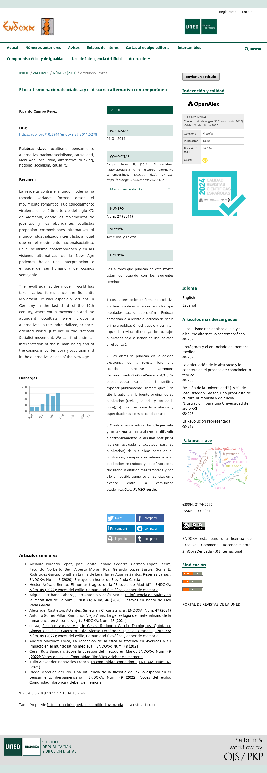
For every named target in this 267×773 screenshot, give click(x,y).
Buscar (253, 48)
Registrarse (227, 11)
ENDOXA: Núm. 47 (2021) (149, 610)
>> (83, 693)
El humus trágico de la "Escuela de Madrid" (111, 584)
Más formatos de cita (126, 189)
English (188, 297)
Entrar (247, 11)
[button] (121, 518)
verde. (140, 489)
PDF (117, 110)
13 (64, 693)
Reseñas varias (156, 574)
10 (49, 693)
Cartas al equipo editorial (148, 47)
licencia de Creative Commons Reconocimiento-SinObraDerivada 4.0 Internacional (217, 545)
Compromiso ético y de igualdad (36, 58)
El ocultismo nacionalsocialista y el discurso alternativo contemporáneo (213, 331)
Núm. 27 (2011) (65, 73)
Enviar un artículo (201, 76)
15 (75, 693)
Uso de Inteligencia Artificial (97, 58)
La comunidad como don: (114, 661)
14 (69, 693)
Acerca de (138, 58)
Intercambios (189, 47)
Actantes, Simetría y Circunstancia (96, 610)
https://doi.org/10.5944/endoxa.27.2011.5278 (58, 134)
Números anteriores (43, 47)
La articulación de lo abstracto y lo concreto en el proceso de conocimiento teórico (216, 369)
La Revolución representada (206, 421)
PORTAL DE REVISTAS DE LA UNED (211, 604)
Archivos (41, 73)
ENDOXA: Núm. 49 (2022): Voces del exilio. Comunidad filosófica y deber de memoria (100, 587)
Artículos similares (38, 555)
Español (189, 305)
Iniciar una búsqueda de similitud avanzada (85, 704)
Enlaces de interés (103, 47)
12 (59, 693)
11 (54, 693)
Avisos (74, 47)
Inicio (24, 73)
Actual (12, 47)
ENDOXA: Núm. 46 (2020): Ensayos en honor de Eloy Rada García (84, 579)
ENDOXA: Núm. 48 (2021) (104, 620)
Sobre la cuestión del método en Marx (101, 651)
